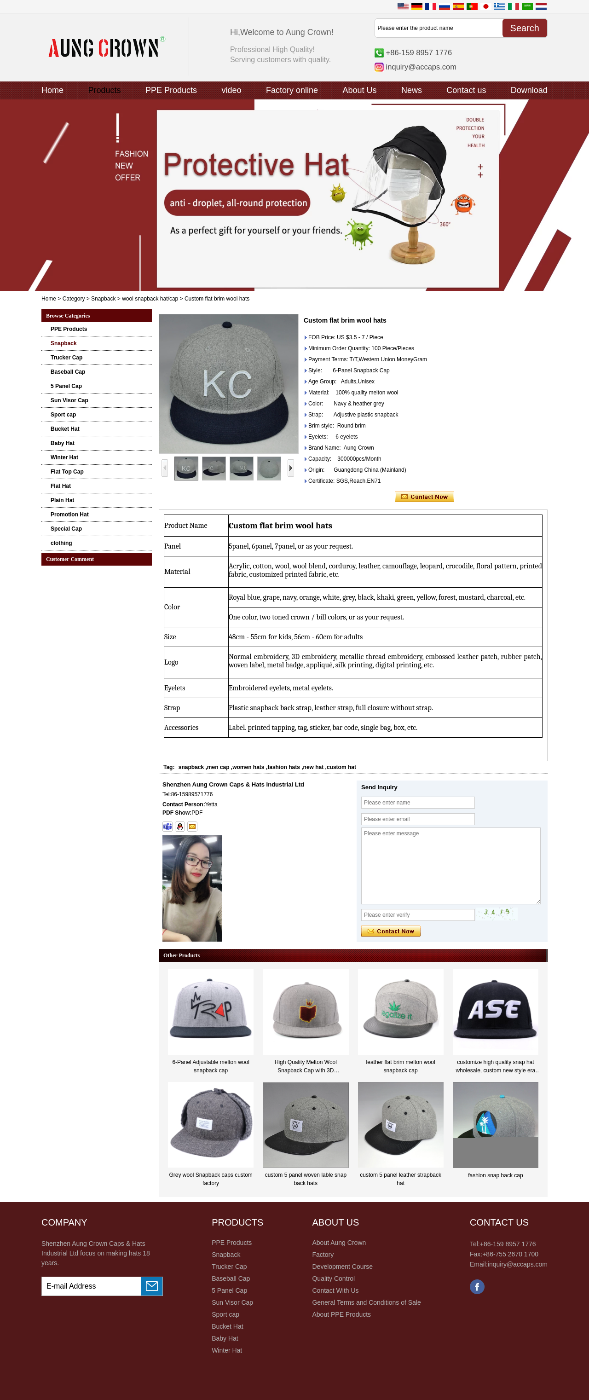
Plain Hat (62, 500)
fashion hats (283, 767)
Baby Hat (63, 443)
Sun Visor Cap (69, 400)
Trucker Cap (66, 357)
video (231, 90)
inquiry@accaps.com (421, 67)
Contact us (466, 90)
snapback (191, 767)
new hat (313, 767)
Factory (323, 1254)
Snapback (103, 298)
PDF (196, 813)
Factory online (292, 90)
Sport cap (63, 414)
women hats (248, 767)
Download (529, 90)
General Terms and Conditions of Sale (366, 1302)
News (411, 90)
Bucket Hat (65, 429)
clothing (61, 543)
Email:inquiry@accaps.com (509, 1264)
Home (52, 90)
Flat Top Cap (67, 472)
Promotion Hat (70, 514)
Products (104, 90)
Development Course (342, 1266)
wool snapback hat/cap (150, 298)
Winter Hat (64, 457)
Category (74, 298)
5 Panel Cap (66, 386)
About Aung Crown (339, 1242)
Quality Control (333, 1278)
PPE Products (171, 90)
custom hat (341, 767)
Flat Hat (61, 486)
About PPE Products (341, 1314)
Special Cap (66, 529)
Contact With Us (335, 1290)
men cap (218, 767)
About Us (359, 90)
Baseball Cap (68, 372)
